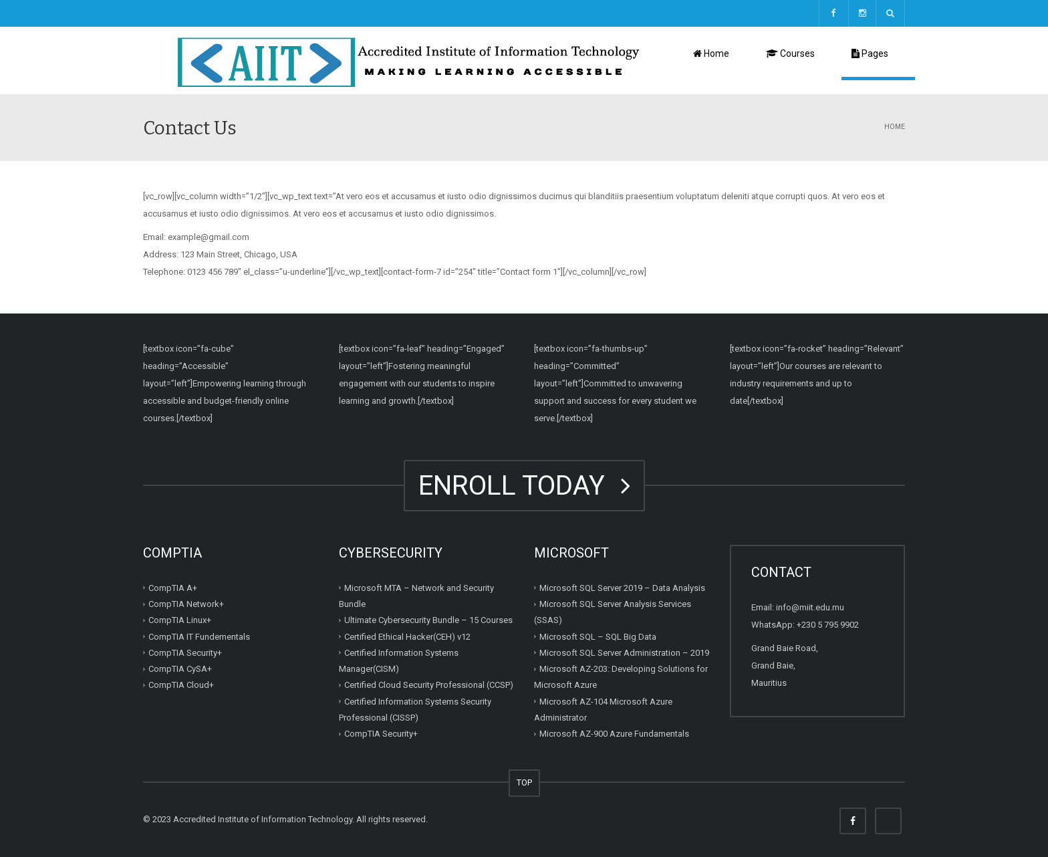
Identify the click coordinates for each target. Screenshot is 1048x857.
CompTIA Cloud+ (181, 685)
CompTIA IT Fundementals (199, 636)
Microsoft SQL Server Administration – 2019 (624, 653)
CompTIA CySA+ (180, 669)
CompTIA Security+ (185, 653)
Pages (870, 53)
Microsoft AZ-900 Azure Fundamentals (614, 734)
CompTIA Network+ (186, 604)
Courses (790, 53)
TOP (524, 782)
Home (711, 53)
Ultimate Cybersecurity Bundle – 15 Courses (428, 620)
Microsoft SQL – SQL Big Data (597, 636)
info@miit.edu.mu (810, 607)
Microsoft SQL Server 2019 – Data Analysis (622, 588)
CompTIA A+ (172, 588)
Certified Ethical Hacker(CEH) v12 (407, 636)
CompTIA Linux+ (179, 620)
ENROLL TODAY (524, 485)
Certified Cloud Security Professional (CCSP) (428, 685)
